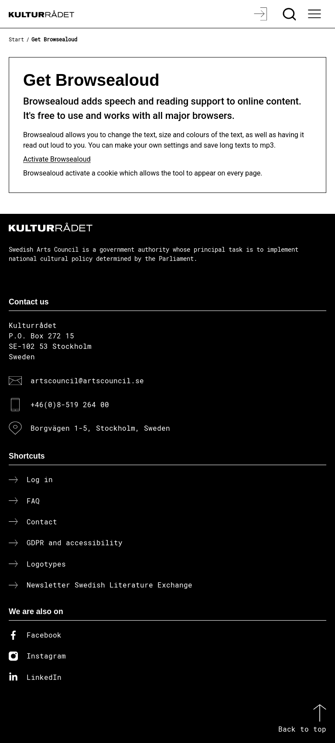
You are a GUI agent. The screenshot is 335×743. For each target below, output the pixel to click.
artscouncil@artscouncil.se (87, 380)
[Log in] (261, 14)
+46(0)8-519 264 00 (70, 404)
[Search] (290, 14)
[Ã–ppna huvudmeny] (315, 13)
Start (16, 39)
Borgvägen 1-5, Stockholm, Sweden (100, 427)
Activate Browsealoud (57, 159)
